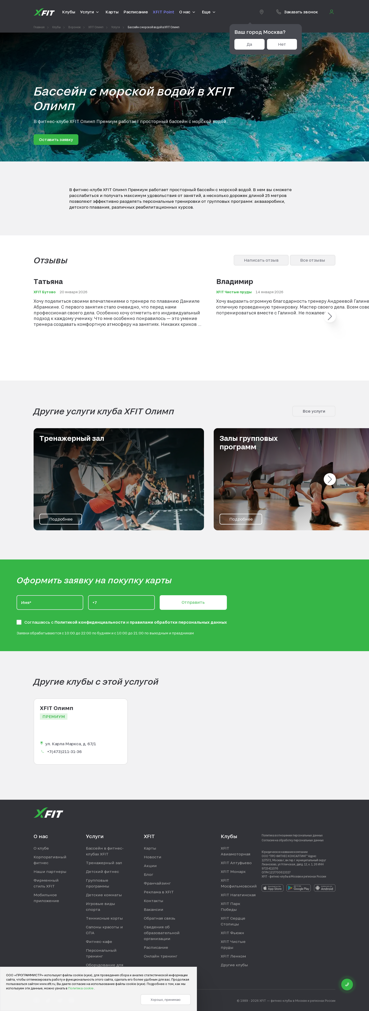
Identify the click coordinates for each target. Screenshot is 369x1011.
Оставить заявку (56, 139)
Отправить (193, 602)
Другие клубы (234, 965)
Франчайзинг (157, 883)
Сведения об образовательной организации (162, 933)
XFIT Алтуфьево (236, 862)
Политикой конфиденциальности (90, 622)
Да (249, 44)
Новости (152, 857)
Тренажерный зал (104, 862)
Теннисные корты (104, 918)
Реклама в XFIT (159, 892)
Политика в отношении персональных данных (292, 835)
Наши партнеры (50, 871)
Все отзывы (312, 260)
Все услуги (314, 411)
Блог (148, 874)
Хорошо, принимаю (166, 999)
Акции (150, 865)
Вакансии (153, 909)
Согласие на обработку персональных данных (293, 840)
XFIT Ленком (233, 956)
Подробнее (61, 519)
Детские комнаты (104, 895)
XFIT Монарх (233, 871)
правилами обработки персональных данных (178, 622)
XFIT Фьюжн (232, 933)
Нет (282, 44)
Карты (150, 848)
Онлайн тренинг (160, 956)
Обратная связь (159, 918)
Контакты (153, 900)
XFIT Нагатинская (238, 895)
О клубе (41, 848)
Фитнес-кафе (99, 941)
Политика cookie (81, 988)
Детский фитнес (102, 871)
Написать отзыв (261, 260)
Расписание (156, 947)
